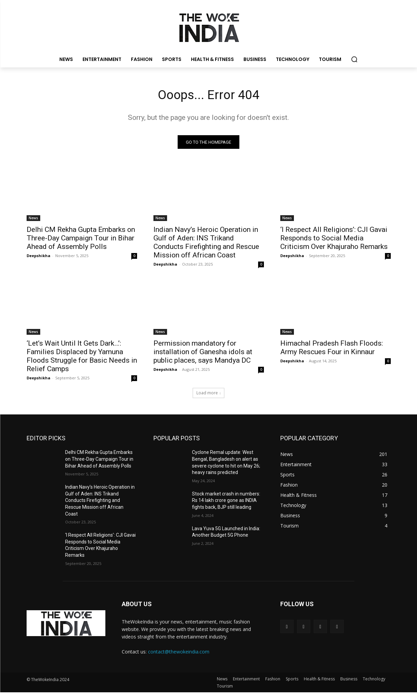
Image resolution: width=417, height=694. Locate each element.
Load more (208, 394)
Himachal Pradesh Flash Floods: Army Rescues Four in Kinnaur (331, 349)
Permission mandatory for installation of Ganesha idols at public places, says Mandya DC (202, 353)
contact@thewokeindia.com (178, 653)
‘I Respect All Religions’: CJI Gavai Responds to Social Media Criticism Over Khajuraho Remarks (334, 239)
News (33, 219)
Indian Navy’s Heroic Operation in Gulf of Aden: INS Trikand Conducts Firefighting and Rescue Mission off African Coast (206, 244)
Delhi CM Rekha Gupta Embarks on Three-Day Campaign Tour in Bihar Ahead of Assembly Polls (81, 239)
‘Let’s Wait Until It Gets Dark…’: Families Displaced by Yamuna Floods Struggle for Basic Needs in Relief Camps (82, 358)
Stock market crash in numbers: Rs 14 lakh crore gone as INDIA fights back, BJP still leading (226, 501)
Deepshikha (38, 257)
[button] (354, 59)
